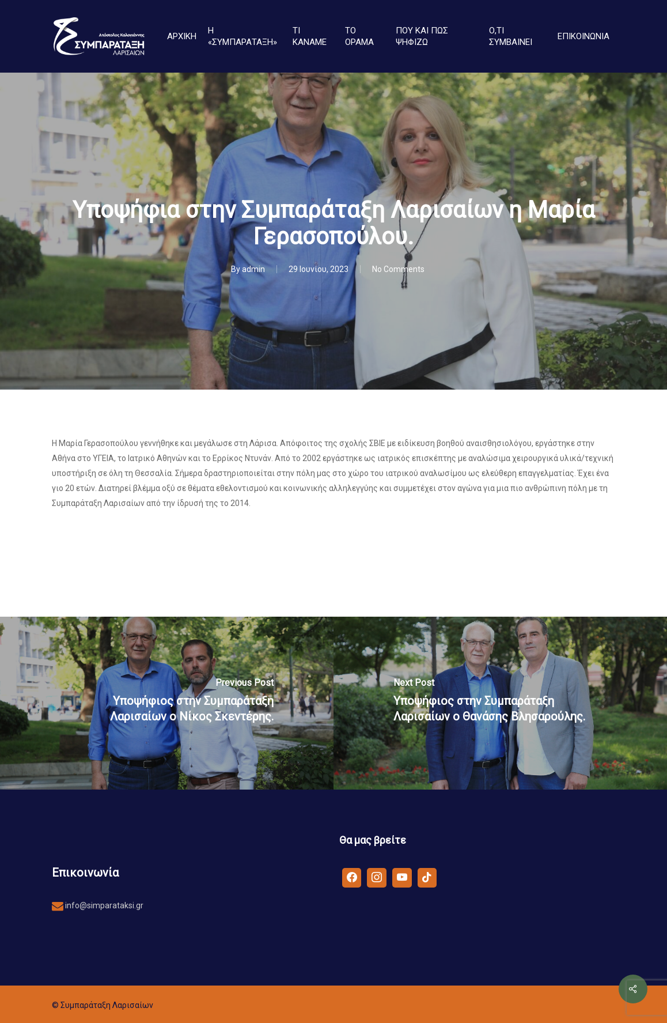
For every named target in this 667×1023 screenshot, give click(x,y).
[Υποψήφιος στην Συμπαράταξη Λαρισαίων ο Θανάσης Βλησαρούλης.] (500, 703)
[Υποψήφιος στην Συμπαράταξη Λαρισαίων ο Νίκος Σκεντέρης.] (167, 703)
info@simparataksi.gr (103, 905)
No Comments (398, 269)
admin (253, 269)
